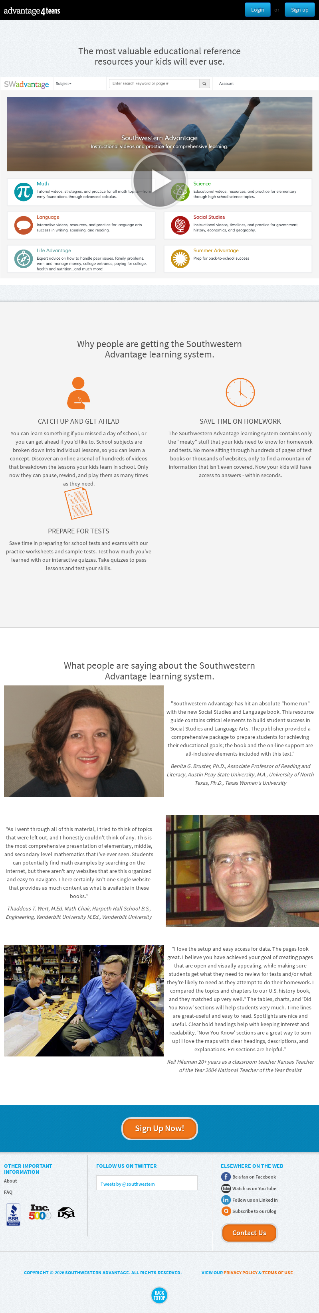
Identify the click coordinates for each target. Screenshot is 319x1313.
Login (257, 9)
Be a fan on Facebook (254, 1177)
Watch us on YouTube (254, 1188)
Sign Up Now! (159, 1127)
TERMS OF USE (277, 1272)
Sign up (300, 9)
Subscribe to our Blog (254, 1211)
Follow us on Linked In (255, 1200)
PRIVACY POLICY (241, 1272)
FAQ (8, 1192)
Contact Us (249, 1232)
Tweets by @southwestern (128, 1184)
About (10, 1181)
